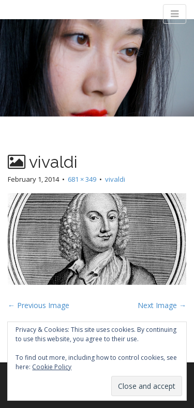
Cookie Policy (51, 366)
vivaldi (115, 179)
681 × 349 (82, 179)
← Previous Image (38, 305)
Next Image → (162, 305)
